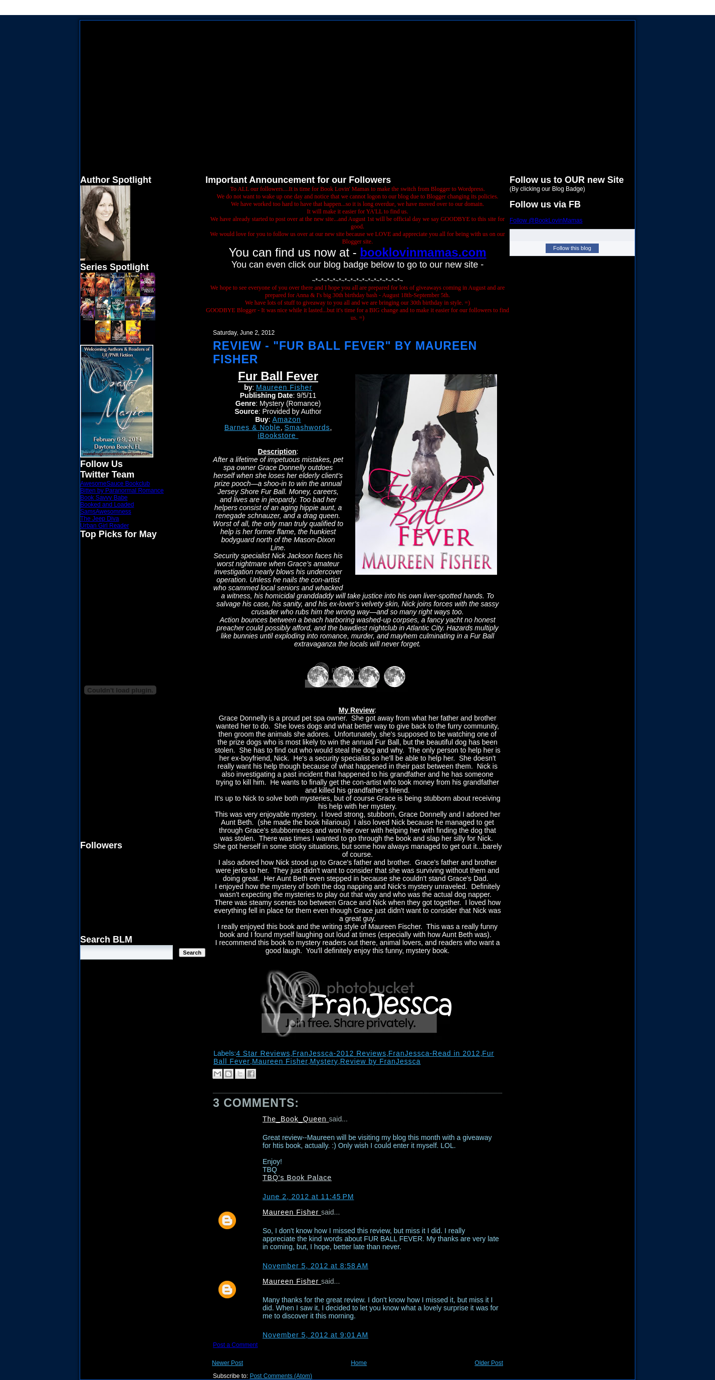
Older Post (488, 1362)
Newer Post (227, 1362)
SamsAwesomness (105, 511)
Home (359, 1362)
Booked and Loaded (107, 504)
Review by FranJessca (380, 1061)
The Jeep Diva (99, 518)
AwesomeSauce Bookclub (115, 483)
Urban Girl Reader (104, 525)
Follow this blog (572, 248)
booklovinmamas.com (423, 252)
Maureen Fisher (284, 387)
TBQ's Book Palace (297, 1178)
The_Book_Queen (296, 1119)
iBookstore (278, 435)
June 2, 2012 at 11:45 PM (308, 1197)
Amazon (286, 419)
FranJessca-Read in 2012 (434, 1053)
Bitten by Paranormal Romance (122, 490)
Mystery (324, 1061)
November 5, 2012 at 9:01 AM (315, 1335)
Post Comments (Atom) (281, 1375)
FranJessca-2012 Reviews (339, 1053)
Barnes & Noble (252, 427)
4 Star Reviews (263, 1053)
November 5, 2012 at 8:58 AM (315, 1266)
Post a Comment (235, 1344)
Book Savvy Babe (104, 497)
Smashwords (307, 427)
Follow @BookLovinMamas (546, 220)
